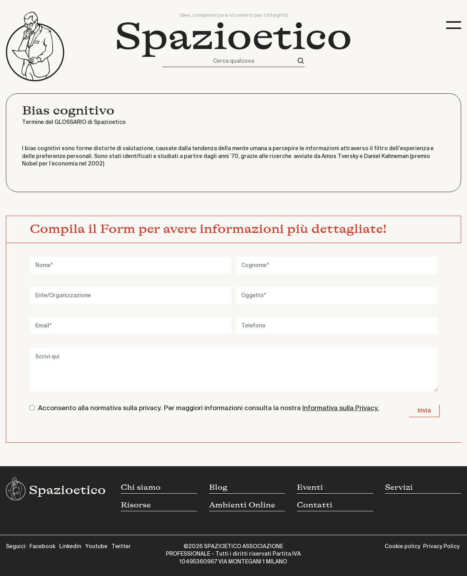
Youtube (96, 546)
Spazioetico (233, 37)
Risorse (136, 505)
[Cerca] (301, 61)
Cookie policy (402, 546)
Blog (218, 487)
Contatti (315, 505)
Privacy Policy (441, 546)
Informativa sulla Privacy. (340, 408)
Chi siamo (141, 487)
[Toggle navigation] (453, 25)
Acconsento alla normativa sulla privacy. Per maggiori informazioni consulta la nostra (208, 408)
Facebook (42, 546)
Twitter (121, 546)
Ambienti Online (242, 505)
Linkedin (70, 546)
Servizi (399, 487)
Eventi (310, 487)
